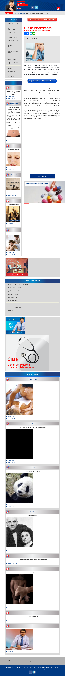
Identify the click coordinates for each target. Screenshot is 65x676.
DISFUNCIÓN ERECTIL (13, 297)
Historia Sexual (33, 511)
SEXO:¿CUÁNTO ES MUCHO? (14, 314)
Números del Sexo (14, 87)
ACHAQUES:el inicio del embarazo (13, 33)
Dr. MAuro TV (22, 3)
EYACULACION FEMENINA (13, 300)
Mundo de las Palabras (33, 568)
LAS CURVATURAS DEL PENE (14, 294)
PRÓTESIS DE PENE (32, 184)
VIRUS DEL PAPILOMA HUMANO (15, 307)
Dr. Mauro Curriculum (24, 5)
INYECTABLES (11, 310)
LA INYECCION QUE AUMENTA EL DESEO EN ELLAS (13, 51)
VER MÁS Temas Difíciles (42, 176)
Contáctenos (22, 1)
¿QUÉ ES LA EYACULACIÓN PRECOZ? (16, 291)
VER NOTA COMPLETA (12, 96)
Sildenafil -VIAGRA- (12, 59)
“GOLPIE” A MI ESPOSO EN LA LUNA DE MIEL (13, 41)
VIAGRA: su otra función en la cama (13, 24)
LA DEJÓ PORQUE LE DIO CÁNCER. (13, 46)
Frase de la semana (14, 200)
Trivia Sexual (14, 145)
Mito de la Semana (33, 379)
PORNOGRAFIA (11, 56)
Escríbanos (33, 625)
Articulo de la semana (13, 103)
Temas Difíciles (21, 13)
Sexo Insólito (14, 230)
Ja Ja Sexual (33, 613)
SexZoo (33, 467)
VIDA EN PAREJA (11, 76)
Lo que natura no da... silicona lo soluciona (13, 184)
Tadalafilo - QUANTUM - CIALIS (13, 63)
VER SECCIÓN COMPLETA (12, 98)
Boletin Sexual (33, 555)
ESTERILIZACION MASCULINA (14, 287)
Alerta (33, 423)
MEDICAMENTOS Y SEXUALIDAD (12, 72)
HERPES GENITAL (12, 304)
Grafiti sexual (14, 174)
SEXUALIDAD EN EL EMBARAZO (12, 67)
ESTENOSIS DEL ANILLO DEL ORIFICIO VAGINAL (18, 284)
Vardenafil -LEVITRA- (12, 37)
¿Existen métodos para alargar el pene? (13, 28)
